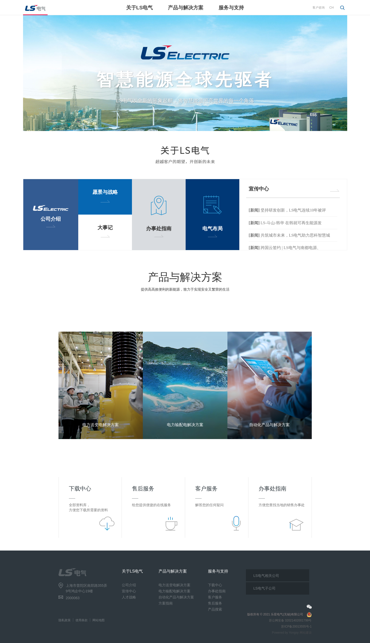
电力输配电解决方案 (174, 591)
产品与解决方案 (185, 7)
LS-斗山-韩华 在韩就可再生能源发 (291, 223)
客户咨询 (319, 7)
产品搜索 (215, 609)
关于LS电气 (139, 7)
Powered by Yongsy (285, 632)
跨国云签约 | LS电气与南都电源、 (291, 248)
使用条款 (81, 620)
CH (331, 7)
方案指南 (166, 603)
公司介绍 (129, 585)
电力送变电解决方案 (174, 585)
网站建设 (306, 632)
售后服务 (215, 603)
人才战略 (129, 597)
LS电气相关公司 (266, 576)
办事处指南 (217, 591)
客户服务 (215, 597)
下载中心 (215, 585)
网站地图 (98, 620)
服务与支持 (231, 7)
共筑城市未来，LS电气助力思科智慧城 (295, 235)
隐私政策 (65, 620)
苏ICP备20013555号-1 (296, 626)
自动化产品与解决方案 (176, 597)
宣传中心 (129, 591)
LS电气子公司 (265, 588)
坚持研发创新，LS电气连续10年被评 (293, 210)
